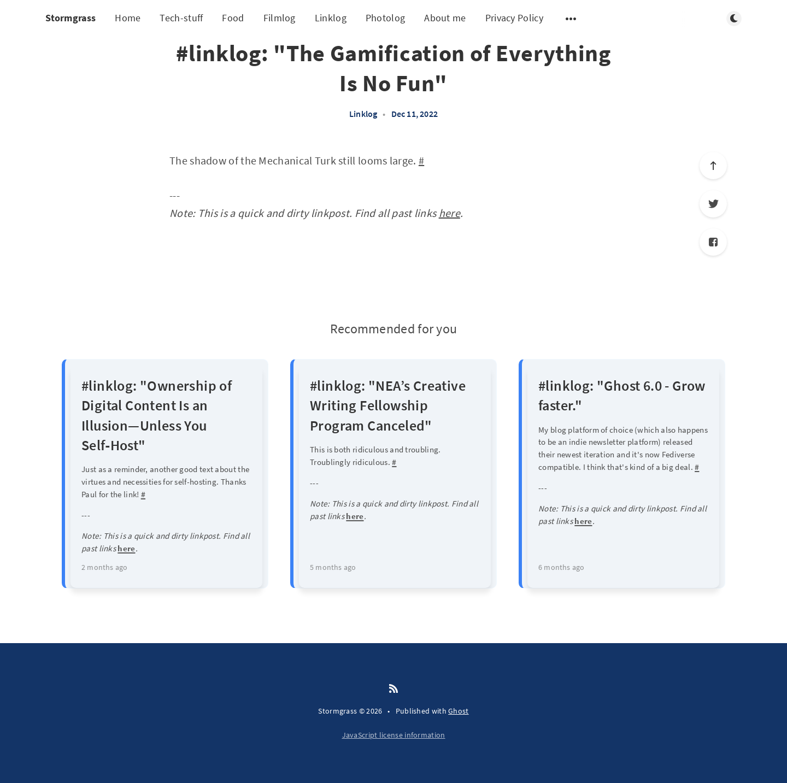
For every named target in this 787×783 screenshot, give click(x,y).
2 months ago (104, 567)
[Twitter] (713, 203)
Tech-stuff (181, 17)
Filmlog (279, 17)
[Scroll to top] (713, 165)
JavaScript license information (393, 735)
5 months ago (333, 567)
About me (445, 17)
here (449, 213)
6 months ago (561, 567)
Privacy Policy (514, 17)
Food (233, 17)
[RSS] (393, 689)
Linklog (330, 17)
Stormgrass (70, 17)
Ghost (458, 711)
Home (127, 17)
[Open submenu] (571, 18)
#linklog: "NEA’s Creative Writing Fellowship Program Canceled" (388, 405)
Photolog (385, 17)
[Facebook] (713, 242)
